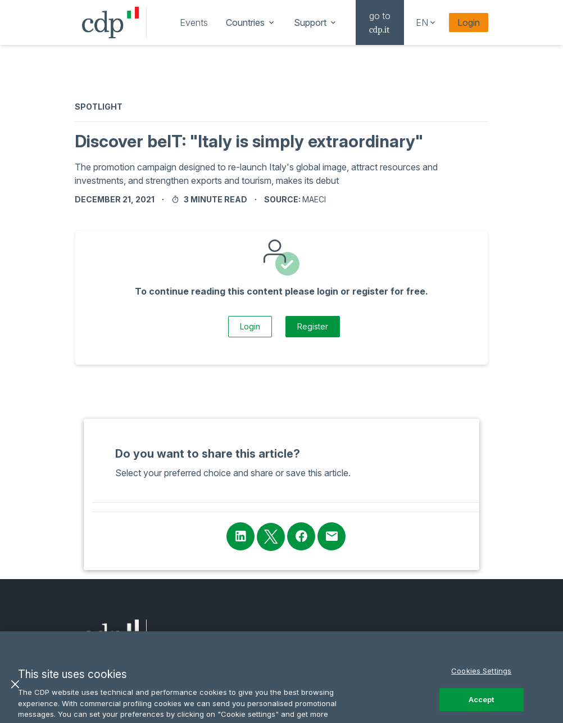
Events (194, 22)
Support (316, 22)
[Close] (15, 693)
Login (468, 22)
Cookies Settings (481, 679)
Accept (481, 708)
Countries (251, 22)
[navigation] (194, 22)
